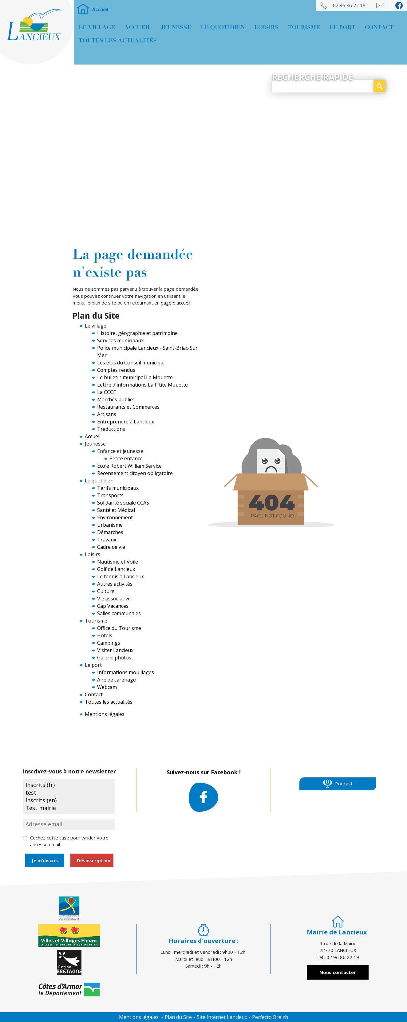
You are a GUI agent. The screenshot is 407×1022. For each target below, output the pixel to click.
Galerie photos (114, 657)
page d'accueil (175, 303)
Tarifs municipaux (118, 488)
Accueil (83, 9)
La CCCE (106, 392)
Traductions (111, 429)
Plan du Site (178, 1017)
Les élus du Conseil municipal (130, 362)
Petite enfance (126, 458)
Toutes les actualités (118, 40)
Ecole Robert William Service (129, 465)
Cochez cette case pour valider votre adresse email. (69, 841)
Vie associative (114, 598)
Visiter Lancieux (115, 650)
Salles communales (119, 613)
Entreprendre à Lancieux (125, 421)
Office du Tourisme (119, 628)
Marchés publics (116, 399)
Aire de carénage (116, 679)
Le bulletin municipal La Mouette (135, 377)
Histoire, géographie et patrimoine (137, 333)
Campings (108, 642)
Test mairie (69, 808)
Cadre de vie (111, 547)
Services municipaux (120, 340)
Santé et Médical (116, 510)
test (69, 792)
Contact (379, 27)
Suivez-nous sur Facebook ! (204, 790)
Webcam (107, 687)
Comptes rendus (116, 370)
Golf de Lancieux (116, 569)
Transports (110, 495)
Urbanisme (110, 524)
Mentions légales (104, 714)
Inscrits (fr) (69, 785)
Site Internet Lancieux (222, 1017)
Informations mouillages (125, 672)
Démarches (110, 532)
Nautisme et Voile (117, 561)
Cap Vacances (112, 606)
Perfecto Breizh (270, 1017)
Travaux (106, 539)
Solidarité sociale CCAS (123, 502)
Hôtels (104, 635)
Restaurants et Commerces (128, 406)
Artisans (106, 414)
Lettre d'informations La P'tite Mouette (142, 384)
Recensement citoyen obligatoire (135, 473)
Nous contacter (337, 972)
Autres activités (114, 583)
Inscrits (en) (69, 800)
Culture (105, 591)
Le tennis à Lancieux (120, 576)
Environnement (115, 517)
